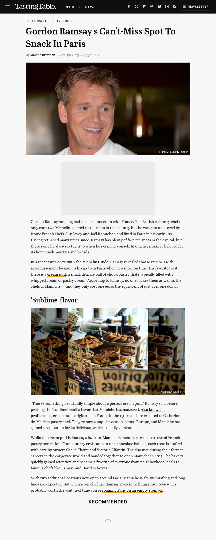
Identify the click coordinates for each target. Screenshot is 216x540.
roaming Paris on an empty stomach (132, 490)
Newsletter (195, 6)
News (90, 6)
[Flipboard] (144, 7)
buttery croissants (88, 443)
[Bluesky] (159, 7)
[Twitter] (136, 7)
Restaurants (37, 20)
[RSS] (174, 7)
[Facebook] (129, 7)
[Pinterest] (152, 7)
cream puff (56, 274)
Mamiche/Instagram (172, 392)
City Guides (63, 20)
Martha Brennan (42, 54)
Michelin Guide (95, 261)
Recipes (72, 6)
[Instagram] (167, 7)
